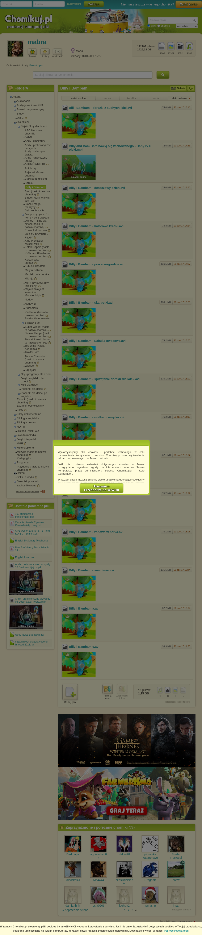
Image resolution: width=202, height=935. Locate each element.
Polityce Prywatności (176, 930)
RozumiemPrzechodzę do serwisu (101, 488)
